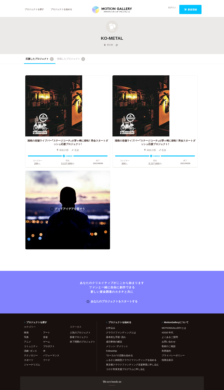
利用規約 (166, 253)
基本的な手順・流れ (116, 239)
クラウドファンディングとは (121, 235)
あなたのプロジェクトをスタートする (112, 204)
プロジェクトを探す (35, 9)
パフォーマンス (51, 258)
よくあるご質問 (170, 239)
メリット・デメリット (117, 248)
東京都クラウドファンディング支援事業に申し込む (130, 267)
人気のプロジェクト (80, 235)
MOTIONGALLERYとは (174, 230)
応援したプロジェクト (40, 61)
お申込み (110, 230)
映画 (26, 235)
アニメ (27, 244)
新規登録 (190, 9)
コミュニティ (31, 248)
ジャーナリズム (32, 267)
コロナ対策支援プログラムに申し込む (125, 271)
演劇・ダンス (30, 253)
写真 (26, 239)
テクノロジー (31, 258)
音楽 (45, 239)
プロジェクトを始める (63, 9)
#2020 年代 (167, 235)
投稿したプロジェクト (71, 61)
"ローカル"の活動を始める (119, 258)
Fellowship (111, 253)
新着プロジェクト (79, 239)
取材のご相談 (168, 248)
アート (46, 235)
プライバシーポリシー (173, 258)
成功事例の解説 (114, 244)
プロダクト (49, 248)
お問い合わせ (168, 244)
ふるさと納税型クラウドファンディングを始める (130, 262)
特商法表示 (167, 262)
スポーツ (28, 262)
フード (46, 262)
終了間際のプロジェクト (81, 244)
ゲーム (46, 244)
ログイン (170, 9)
